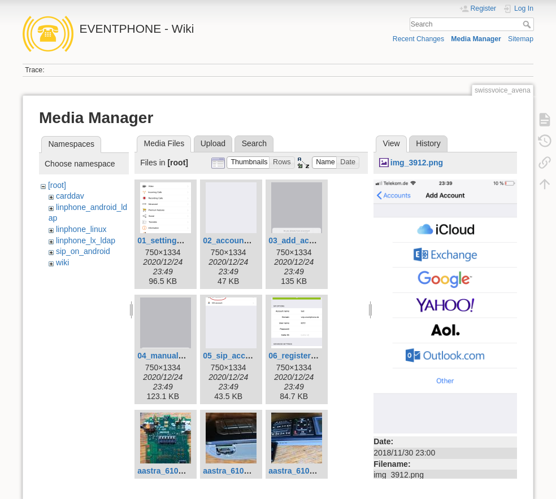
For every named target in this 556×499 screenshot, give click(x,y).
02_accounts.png (235, 240)
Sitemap (520, 39)
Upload (213, 143)
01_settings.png (167, 240)
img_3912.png (416, 162)
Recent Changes (418, 39)
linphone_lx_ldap (85, 240)
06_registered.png (302, 355)
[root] (57, 185)
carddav (70, 195)
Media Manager (476, 39)
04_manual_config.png (180, 355)
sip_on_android (83, 251)
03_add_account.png (307, 240)
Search (528, 24)
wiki (62, 262)
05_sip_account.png (241, 355)
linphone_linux (81, 229)
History (428, 143)
